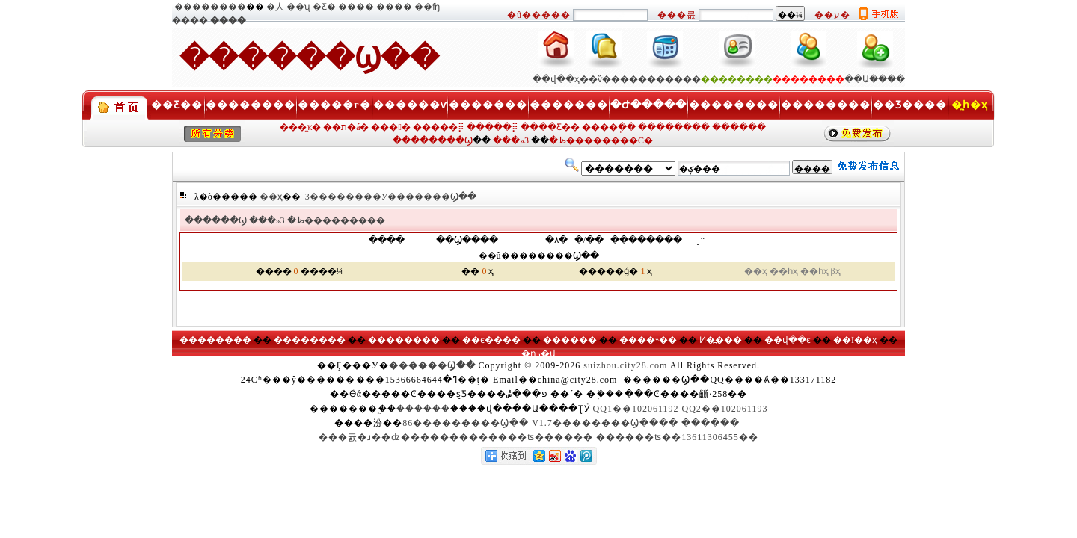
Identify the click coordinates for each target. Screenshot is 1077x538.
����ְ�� (609, 127)
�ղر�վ (538, 353)
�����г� (334, 105)
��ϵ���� (491, 340)
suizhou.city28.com (625, 365)
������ (739, 127)
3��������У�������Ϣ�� (391, 196)
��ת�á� (346, 127)
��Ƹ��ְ (177, 105)
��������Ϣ (433, 140)
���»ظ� (276, 220)
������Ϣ (216, 220)
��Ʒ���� (910, 105)
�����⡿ (438, 127)
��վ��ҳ (556, 79)
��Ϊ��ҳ (855, 340)
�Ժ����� (648, 105)
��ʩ (427, 6)
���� (356, 6)
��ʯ (298, 6)
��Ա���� (874, 79)
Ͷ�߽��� (720, 340)
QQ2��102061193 (725, 409)
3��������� (332, 220)
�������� (210, 6)
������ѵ (410, 105)
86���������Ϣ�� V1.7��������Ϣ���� (540, 423)
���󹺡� (390, 127)
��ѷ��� (604, 79)
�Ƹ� (324, 6)
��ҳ (271, 196)
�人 (275, 6)
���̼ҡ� (300, 127)
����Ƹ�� (550, 127)
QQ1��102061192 (636, 409)
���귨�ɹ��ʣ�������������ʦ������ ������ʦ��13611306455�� (538, 437)
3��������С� (588, 140)
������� (488, 105)
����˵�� (648, 340)
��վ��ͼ (787, 340)
